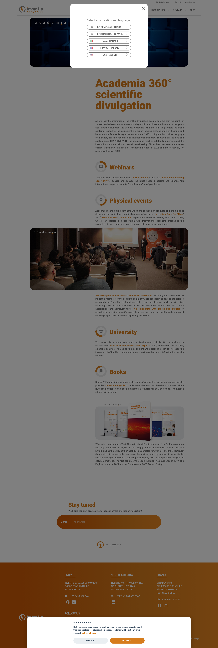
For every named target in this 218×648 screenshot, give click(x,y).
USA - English (104, 55)
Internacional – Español (107, 34)
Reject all (91, 641)
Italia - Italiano (104, 41)
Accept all (127, 641)
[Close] (143, 8)
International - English (106, 27)
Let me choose (89, 633)
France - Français (105, 48)
